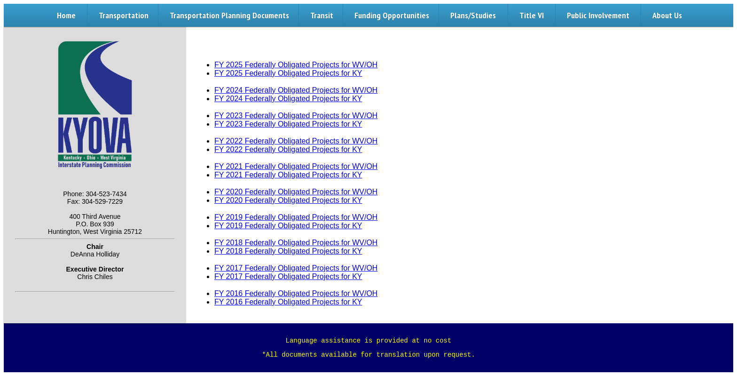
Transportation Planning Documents (229, 15)
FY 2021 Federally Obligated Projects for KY (288, 175)
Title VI (531, 15)
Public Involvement (598, 15)
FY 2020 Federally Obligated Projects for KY (288, 200)
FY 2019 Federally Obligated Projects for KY (288, 226)
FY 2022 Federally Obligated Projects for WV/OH (295, 141)
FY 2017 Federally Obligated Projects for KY (288, 276)
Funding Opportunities (391, 15)
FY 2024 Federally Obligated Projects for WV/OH (295, 90)
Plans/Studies (473, 15)
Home (66, 15)
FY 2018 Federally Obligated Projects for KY (288, 251)
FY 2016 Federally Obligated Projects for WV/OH (295, 293)
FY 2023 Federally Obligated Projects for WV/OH (295, 116)
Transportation (124, 15)
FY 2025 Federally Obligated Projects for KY (288, 73)
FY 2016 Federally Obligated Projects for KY (288, 302)
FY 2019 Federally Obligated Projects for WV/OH (295, 217)
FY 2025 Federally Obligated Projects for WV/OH (295, 65)
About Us (667, 15)
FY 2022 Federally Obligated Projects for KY (288, 149)
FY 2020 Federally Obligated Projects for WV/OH (295, 192)
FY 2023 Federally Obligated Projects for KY (288, 124)
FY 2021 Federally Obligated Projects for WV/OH (295, 166)
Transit (321, 15)
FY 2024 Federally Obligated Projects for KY (288, 99)
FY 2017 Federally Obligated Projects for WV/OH (295, 268)
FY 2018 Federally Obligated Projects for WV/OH (295, 243)
